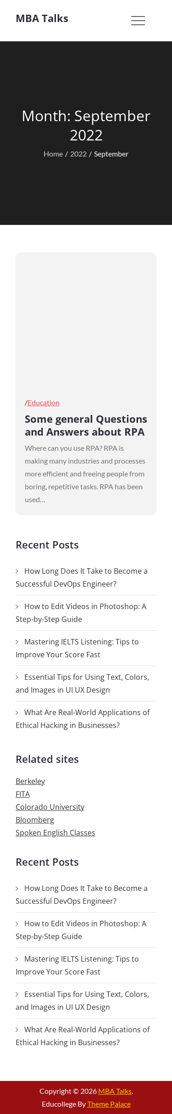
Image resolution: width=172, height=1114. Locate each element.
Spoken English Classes (55, 833)
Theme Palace (109, 1103)
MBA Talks (42, 18)
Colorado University (50, 807)
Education (44, 402)
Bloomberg (35, 820)
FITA (23, 794)
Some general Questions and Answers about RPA (86, 425)
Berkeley (30, 781)
